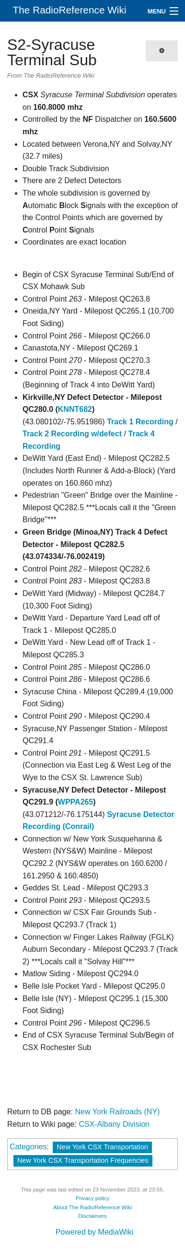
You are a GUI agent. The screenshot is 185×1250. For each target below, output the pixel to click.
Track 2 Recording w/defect (72, 434)
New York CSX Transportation (102, 1147)
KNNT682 (75, 409)
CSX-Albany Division (114, 1124)
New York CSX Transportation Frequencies (83, 1160)
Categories (28, 1147)
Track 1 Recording (140, 422)
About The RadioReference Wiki (92, 1207)
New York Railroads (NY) (117, 1112)
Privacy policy (93, 1198)
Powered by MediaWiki (95, 1232)
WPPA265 (75, 802)
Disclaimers (92, 1216)
